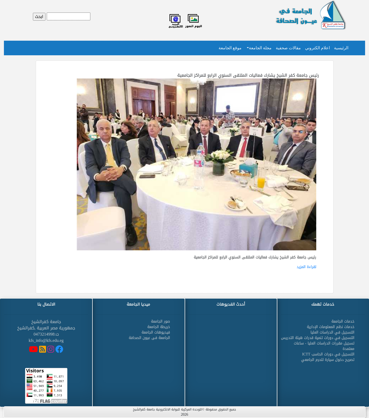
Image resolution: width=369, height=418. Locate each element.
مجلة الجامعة (260, 48)
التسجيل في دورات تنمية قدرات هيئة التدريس (317, 337)
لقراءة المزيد (306, 266)
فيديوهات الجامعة (156, 332)
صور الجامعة (160, 321)
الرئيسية (341, 48)
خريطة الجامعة (158, 326)
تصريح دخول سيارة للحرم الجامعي (327, 359)
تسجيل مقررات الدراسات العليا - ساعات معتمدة (324, 346)
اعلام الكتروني (317, 48)
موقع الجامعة (230, 48)
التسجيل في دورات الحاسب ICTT (328, 354)
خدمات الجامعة (342, 321)
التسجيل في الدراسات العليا (332, 332)
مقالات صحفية (288, 48)
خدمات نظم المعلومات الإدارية (330, 326)
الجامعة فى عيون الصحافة (149, 337)
